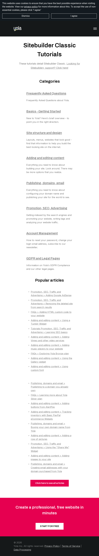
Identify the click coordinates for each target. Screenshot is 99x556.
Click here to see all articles (49, 483)
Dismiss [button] (26, 16)
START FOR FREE (49, 526)
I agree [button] (74, 16)
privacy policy (31, 6)
